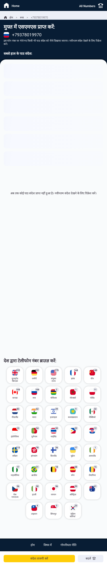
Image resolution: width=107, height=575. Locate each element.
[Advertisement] (53, 249)
